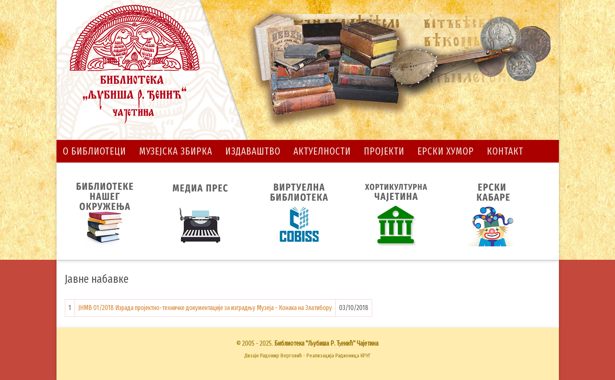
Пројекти (384, 151)
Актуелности (322, 151)
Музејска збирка (175, 151)
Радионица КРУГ (353, 355)
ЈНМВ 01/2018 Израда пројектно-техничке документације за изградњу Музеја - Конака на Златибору (205, 308)
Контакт (505, 151)
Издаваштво (252, 151)
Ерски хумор (445, 151)
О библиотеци (94, 151)
